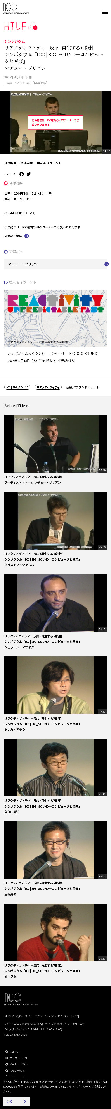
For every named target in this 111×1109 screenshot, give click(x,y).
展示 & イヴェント (49, 163)
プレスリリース (18, 1058)
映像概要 (10, 163)
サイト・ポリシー (77, 1086)
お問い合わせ (17, 1071)
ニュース (14, 1052)
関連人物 (26, 163)
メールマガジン (18, 1064)
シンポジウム (14, 41)
